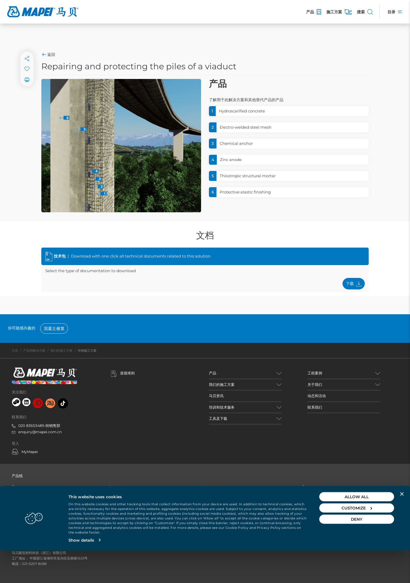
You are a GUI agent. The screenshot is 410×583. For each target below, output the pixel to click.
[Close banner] (402, 526)
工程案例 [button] (315, 373)
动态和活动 (317, 395)
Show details (81, 572)
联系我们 (315, 407)
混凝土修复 (54, 328)
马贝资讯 (216, 395)
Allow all (357, 529)
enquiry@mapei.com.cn (40, 432)
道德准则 (127, 373)
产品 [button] (212, 373)
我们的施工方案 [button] (222, 384)
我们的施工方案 (61, 350)
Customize (356, 540)
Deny (356, 551)
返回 (48, 54)
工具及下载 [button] (218, 418)
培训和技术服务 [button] (222, 407)
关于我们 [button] (315, 384)
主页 (15, 350)
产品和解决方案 (34, 350)
